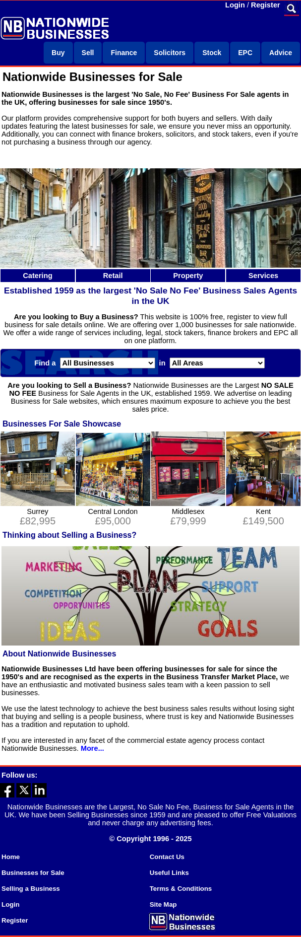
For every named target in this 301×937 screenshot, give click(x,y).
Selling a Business (30, 888)
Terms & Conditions (181, 888)
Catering (37, 276)
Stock (211, 53)
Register (265, 5)
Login (235, 5)
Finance (124, 53)
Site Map (163, 904)
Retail (113, 276)
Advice (280, 53)
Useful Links (169, 872)
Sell (88, 53)
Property (188, 276)
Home (10, 857)
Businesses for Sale (32, 872)
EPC (245, 53)
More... (92, 748)
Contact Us (167, 857)
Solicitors (169, 53)
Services (263, 276)
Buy (58, 53)
